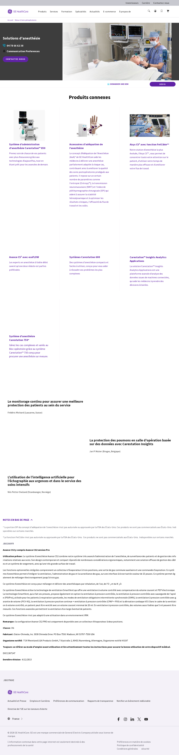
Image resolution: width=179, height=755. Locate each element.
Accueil (10, 20)
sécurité (145, 748)
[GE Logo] (18, 11)
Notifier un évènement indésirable (133, 700)
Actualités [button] (95, 11)
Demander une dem (117, 84)
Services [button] (54, 11)
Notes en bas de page (18, 519)
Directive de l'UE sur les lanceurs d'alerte (27, 708)
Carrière (146, 2)
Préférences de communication (68, 700)
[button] (149, 13)
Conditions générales (127, 748)
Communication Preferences (21, 51)
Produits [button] (42, 11)
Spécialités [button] (80, 11)
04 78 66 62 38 (13, 45)
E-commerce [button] (109, 11)
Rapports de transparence (100, 700)
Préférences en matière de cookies (134, 741)
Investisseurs (132, 2)
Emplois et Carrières (40, 700)
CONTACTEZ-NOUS (15, 59)
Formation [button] (66, 11)
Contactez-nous (161, 2)
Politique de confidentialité (130, 745)
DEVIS (162, 84)
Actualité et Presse (17, 700)
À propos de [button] (125, 11)
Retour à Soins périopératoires (25, 20)
